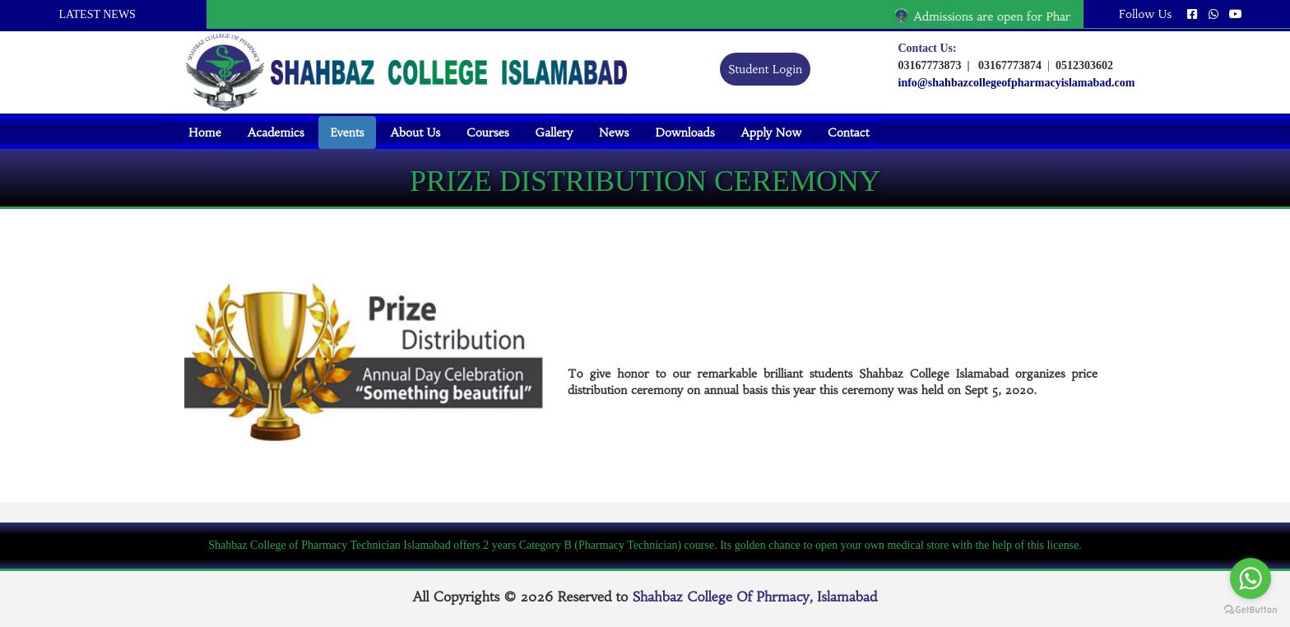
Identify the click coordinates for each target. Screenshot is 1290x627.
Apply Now (771, 132)
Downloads (684, 132)
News (614, 132)
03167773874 (1007, 65)
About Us (415, 132)
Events (347, 132)
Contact (848, 132)
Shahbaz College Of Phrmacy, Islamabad (755, 596)
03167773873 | (934, 65)
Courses (487, 132)
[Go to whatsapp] (1250, 578)
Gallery (554, 132)
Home (204, 132)
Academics (276, 132)
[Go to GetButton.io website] (1250, 610)
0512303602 (1082, 65)
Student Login (765, 69)
